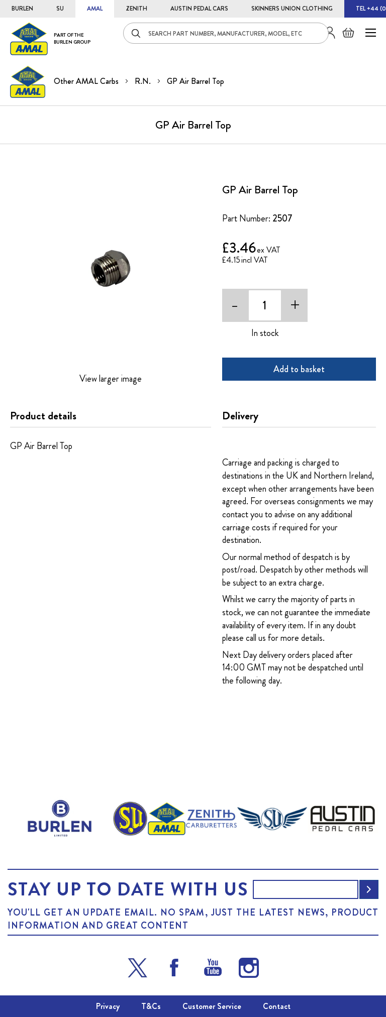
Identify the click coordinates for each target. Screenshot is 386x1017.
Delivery (240, 416)
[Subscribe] (368, 889)
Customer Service (211, 1006)
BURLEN (22, 8)
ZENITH (136, 8)
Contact (277, 1006)
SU (60, 8)
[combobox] (226, 33)
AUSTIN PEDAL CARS (199, 8)
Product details (43, 416)
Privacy (108, 1006)
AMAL (95, 8)
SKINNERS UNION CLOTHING (292, 8)
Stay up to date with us (128, 889)
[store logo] (50, 38)
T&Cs (151, 1006)
